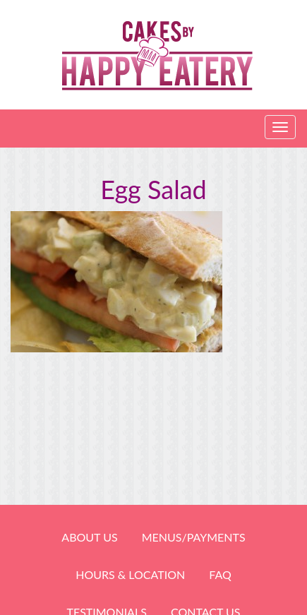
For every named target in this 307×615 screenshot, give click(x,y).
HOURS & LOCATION (130, 574)
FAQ (220, 574)
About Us (89, 537)
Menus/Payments (194, 537)
